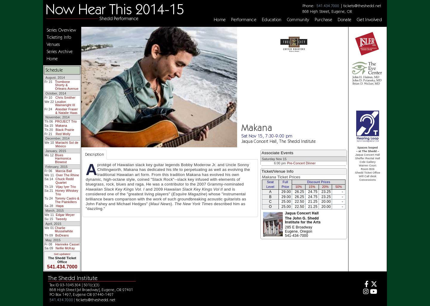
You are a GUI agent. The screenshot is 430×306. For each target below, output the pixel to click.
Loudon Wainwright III (65, 103)
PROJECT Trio (66, 121)
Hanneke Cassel (67, 244)
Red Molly (63, 134)
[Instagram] (365, 292)
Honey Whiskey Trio (66, 192)
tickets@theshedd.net (362, 5)
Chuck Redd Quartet (65, 180)
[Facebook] (365, 284)
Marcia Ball (64, 171)
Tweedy (61, 219)
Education (272, 19)
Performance (244, 19)
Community (298, 19)
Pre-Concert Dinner (301, 163)
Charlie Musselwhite (64, 229)
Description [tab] (94, 154)
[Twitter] (373, 284)
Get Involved (369, 19)
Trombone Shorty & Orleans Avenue (67, 85)
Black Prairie (65, 130)
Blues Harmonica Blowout (63, 158)
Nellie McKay (65, 248)
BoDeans (62, 235)
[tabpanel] (170, 188)
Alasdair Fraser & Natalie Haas (66, 111)
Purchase (324, 19)
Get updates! (62, 254)
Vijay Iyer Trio (66, 186)
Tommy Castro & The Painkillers (67, 200)
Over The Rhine (67, 175)
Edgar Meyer (65, 215)
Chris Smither (65, 97)
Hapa (60, 206)
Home (220, 19)
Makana (61, 125)
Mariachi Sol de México (67, 144)
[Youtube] (373, 292)
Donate (344, 19)
